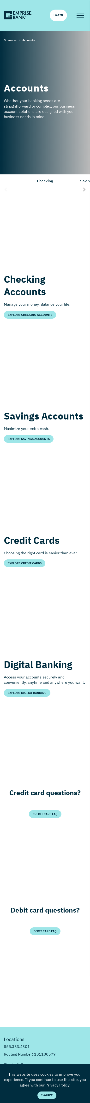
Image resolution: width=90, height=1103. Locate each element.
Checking (45, 180)
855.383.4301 (17, 1046)
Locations (14, 1039)
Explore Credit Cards (25, 563)
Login (58, 15)
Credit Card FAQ (45, 814)
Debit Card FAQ (45, 931)
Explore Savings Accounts (29, 439)
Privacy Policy (57, 1085)
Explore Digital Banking (27, 693)
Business (10, 40)
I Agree (47, 1095)
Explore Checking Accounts (30, 314)
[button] (80, 15)
